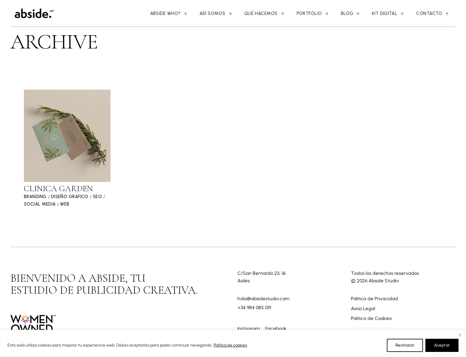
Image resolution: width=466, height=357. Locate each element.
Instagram (249, 328)
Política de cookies (230, 345)
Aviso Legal (363, 308)
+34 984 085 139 (254, 307)
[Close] (459, 334)
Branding (35, 196)
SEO (97, 196)
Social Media (40, 204)
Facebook (275, 328)
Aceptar (442, 345)
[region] (233, 343)
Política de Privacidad (374, 298)
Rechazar (405, 345)
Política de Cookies (371, 318)
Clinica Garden (58, 188)
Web (64, 204)
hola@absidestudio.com (263, 298)
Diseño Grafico (69, 196)
